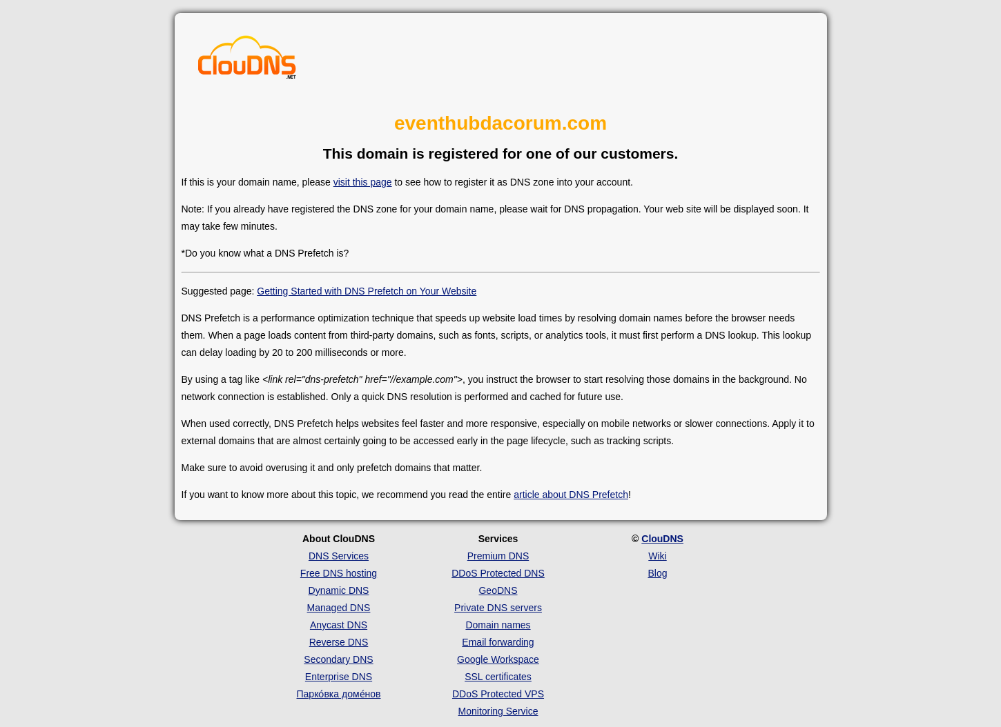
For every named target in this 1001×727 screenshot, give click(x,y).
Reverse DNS (339, 642)
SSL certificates (498, 676)
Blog (657, 573)
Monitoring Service (498, 711)
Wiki (657, 555)
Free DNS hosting (338, 573)
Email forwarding (498, 642)
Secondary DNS (338, 659)
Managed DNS (339, 607)
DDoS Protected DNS (498, 573)
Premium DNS (498, 555)
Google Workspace (498, 659)
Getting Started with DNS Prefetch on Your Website (366, 291)
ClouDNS (662, 538)
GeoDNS (497, 590)
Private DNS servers (498, 607)
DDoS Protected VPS (498, 693)
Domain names (497, 624)
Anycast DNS (338, 624)
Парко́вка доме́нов (339, 693)
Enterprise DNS (338, 676)
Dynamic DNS (339, 590)
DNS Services (339, 555)
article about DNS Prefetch (571, 494)
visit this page (362, 182)
